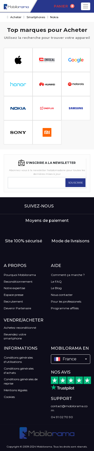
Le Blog (56, 288)
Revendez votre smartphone (15, 336)
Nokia (54, 17)
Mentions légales (15, 390)
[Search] (38, 6)
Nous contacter (62, 295)
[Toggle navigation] (85, 6)
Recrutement (13, 301)
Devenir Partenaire (17, 308)
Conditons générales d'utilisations (18, 360)
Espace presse (13, 295)
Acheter (15, 17)
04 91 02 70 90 (62, 417)
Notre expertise (14, 288)
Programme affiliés (65, 308)
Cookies (9, 397)
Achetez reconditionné (20, 327)
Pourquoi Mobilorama (20, 275)
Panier (64, 6)
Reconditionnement (18, 281)
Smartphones (36, 17)
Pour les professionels (66, 301)
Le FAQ (56, 281)
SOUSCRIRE (75, 182)
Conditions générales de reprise (21, 381)
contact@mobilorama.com (69, 408)
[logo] (14, 6)
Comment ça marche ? (68, 275)
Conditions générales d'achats (19, 371)
